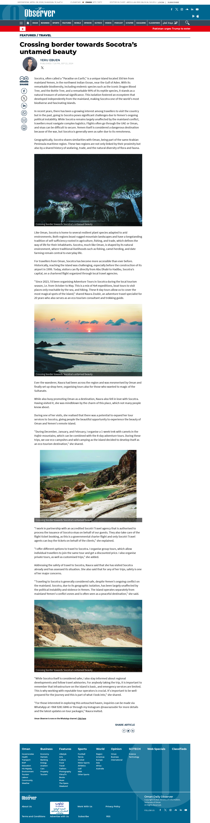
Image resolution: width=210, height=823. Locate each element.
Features (28, 35)
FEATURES (66, 23)
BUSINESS (45, 23)
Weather (25, 783)
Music (61, 780)
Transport (26, 760)
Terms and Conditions (33, 816)
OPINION (88, 23)
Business (115, 757)
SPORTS (55, 23)
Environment (28, 771)
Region (99, 754)
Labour (25, 777)
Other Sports (83, 774)
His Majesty (27, 769)
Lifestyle (62, 754)
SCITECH (98, 23)
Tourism (25, 774)
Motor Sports (84, 763)
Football (81, 754)
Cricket (81, 760)
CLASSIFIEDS (154, 23)
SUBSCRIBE (173, 2)
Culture (62, 760)
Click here (82, 718)
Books (62, 777)
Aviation (44, 766)
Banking (44, 760)
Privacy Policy (113, 806)
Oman (114, 754)
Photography (65, 771)
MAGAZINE (141, 23)
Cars (42, 769)
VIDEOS (108, 23)
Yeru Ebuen (50, 60)
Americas (100, 757)
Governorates (28, 754)
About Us (27, 806)
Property (44, 771)
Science (132, 754)
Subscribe (83, 816)
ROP (24, 763)
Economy (44, 754)
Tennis (80, 757)
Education (26, 766)
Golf (79, 769)
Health (25, 757)
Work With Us (84, 806)
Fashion (62, 769)
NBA (80, 771)
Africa (98, 766)
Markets (44, 757)
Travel (61, 766)
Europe (99, 760)
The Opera (63, 783)
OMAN (35, 23)
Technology (134, 757)
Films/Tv (63, 774)
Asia (98, 763)
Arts (61, 757)
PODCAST (118, 23)
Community (27, 780)
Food (61, 763)
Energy (43, 763)
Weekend (63, 786)
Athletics (82, 766)
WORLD (77, 23)
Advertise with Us (59, 816)
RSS (108, 816)
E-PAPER (129, 23)
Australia (100, 769)
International (116, 760)
